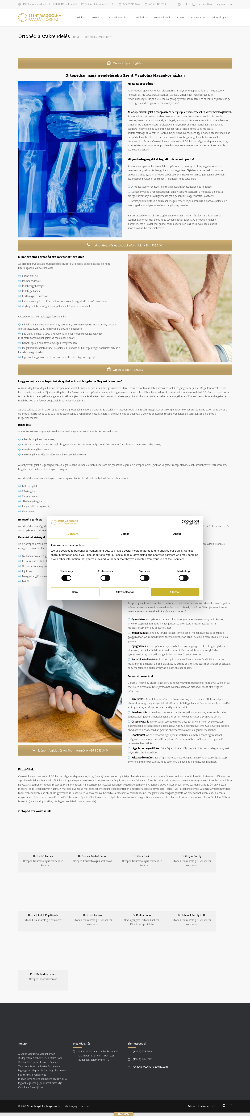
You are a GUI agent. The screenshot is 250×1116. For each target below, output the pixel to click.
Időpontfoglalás (220, 19)
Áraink (180, 19)
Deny (75, 591)
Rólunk (95, 19)
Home (76, 40)
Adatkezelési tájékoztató (201, 1109)
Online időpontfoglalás (125, 67)
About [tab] (177, 533)
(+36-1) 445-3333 (157, 4)
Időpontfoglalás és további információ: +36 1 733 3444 (125, 249)
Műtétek (139, 19)
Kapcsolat (196, 19)
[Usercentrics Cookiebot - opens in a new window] (184, 522)
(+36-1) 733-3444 (131, 4)
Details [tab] (125, 533)
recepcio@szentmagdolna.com (214, 4)
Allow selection (124, 591)
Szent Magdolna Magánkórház (44, 1109)
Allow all (175, 591)
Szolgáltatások (117, 19)
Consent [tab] (73, 533)
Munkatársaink (162, 19)
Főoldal (81, 19)
